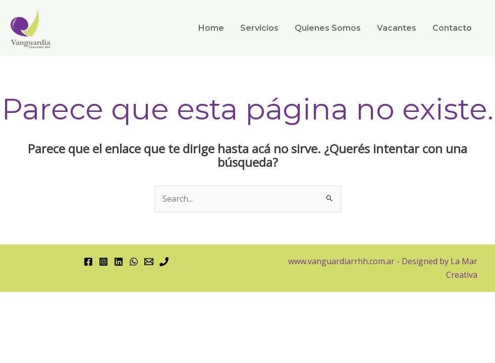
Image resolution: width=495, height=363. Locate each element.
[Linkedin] (118, 261)
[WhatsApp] (133, 261)
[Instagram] (103, 261)
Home (211, 28)
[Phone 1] (164, 261)
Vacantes (396, 28)
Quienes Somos (328, 28)
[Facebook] (88, 261)
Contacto (452, 28)
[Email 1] (148, 261)
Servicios (259, 28)
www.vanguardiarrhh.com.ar (341, 261)
